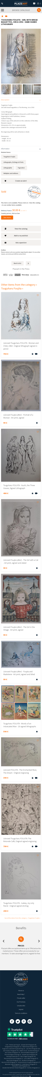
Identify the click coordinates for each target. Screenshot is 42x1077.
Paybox (17, 1076)
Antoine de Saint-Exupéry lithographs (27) (29, 1062)
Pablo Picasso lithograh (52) (29, 1046)
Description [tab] (5, 100)
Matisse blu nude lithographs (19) (21, 1066)
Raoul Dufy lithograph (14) (14, 1060)
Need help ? (21, 994)
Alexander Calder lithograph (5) (13, 1064)
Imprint (21, 1009)
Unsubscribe (21, 1006)
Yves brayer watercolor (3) (13, 1056)
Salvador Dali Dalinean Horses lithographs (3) (14, 1068)
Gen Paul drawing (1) (33, 1050)
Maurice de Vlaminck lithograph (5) (13, 1058)
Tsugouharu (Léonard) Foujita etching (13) (13, 1048)
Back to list (17, 263)
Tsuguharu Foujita (9, 157)
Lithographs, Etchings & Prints (14, 162)
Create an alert (15, 181)
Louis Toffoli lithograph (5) (31, 1058)
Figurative (21, 168)
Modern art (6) (23, 1050)
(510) (7, 1045)
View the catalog (15, 229)
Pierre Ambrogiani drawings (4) (13, 1054)
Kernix (28, 1076)
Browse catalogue (21, 10)
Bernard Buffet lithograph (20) (29, 1052)
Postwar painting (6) (14, 1045)
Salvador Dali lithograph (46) (28, 1045)
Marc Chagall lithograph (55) (28, 1056)
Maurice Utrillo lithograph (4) (9, 1062)
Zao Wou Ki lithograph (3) (29, 1060)
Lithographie (8, 168)
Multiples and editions (11, 173)
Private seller (21, 998)
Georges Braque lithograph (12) (13, 1046)
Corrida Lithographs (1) (33, 1068)
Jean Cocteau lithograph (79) (11, 1050)
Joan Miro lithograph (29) (33, 1048)
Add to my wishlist (16, 235)
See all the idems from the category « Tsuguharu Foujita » (22, 918)
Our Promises (21, 1002)
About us (21, 991)
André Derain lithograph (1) (29, 1064)
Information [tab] (5, 149)
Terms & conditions (21, 1013)
